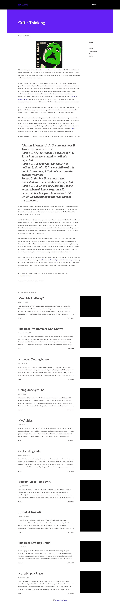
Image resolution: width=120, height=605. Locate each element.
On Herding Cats (29, 451)
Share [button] (91, 42)
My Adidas (25, 420)
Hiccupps (23, 4)
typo (25, 70)
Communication (93, 51)
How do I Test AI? (29, 512)
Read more (70, 318)
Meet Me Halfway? (31, 298)
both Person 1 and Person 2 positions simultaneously (55, 260)
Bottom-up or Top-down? (34, 481)
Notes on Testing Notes (33, 359)
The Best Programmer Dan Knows (40, 329)
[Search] (94, 5)
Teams (90, 53)
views (72, 128)
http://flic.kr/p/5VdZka (26, 276)
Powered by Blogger (60, 600)
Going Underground (31, 390)
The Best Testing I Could (34, 543)
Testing (91, 56)
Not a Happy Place (30, 573)
